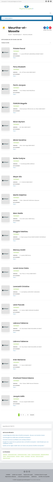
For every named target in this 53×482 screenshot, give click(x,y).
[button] (50, 13)
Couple (29, 454)
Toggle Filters (5, 42)
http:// (14, 57)
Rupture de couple (6, 458)
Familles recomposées (11, 456)
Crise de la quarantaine (35, 454)
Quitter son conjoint (39, 456)
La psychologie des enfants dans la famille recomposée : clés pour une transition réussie (24, 435)
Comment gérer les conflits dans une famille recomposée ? (17, 437)
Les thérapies (27, 456)
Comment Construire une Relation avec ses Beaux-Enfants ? (17, 439)
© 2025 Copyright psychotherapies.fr (21, 479)
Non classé (33, 456)
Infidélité (22, 456)
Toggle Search (7, 18)
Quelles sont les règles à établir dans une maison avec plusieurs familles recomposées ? (23, 445)
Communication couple (12, 454)
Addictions (5, 454)
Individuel (18, 456)
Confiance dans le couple (22, 454)
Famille (4, 456)
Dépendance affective (45, 454)
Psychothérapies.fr (17, 34)
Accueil (10, 34)
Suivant (32, 415)
